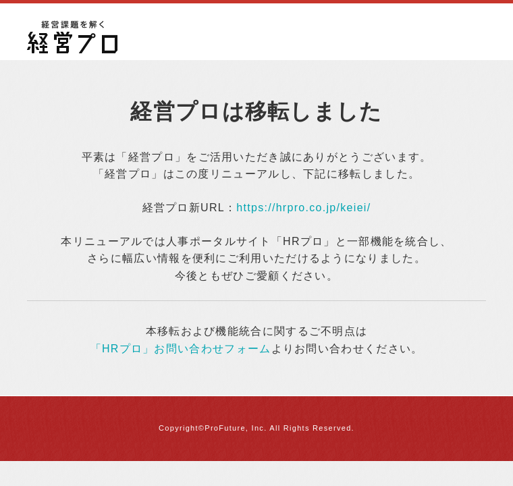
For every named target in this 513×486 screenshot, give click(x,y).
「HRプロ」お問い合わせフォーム (180, 348)
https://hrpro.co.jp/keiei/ (303, 207)
